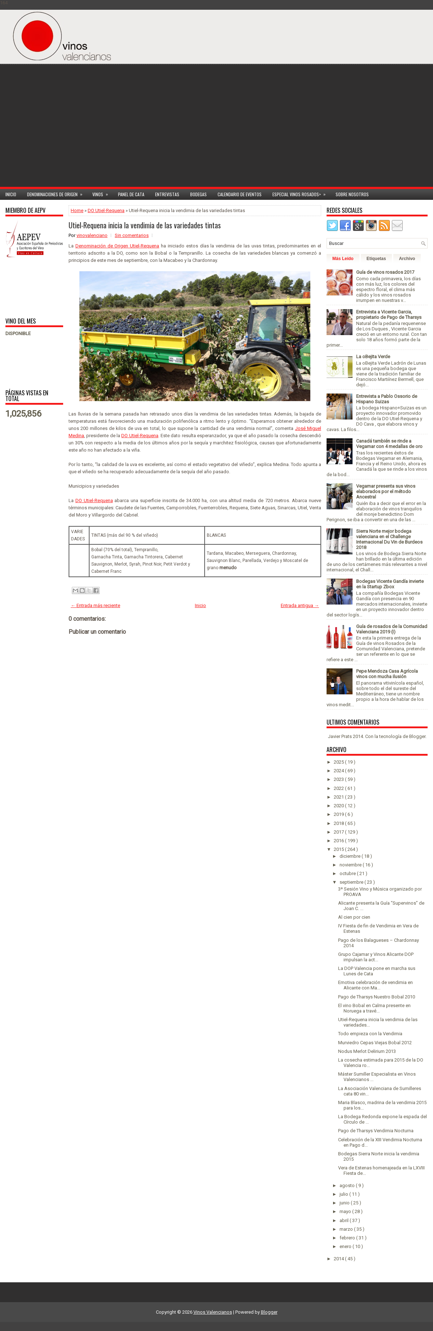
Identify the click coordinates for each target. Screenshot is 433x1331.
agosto (348, 1185)
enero (346, 1246)
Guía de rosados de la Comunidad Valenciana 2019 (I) (391, 629)
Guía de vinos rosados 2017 (385, 272)
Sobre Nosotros (352, 194)
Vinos (102, 193)
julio (344, 1194)
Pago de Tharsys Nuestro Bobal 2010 (376, 997)
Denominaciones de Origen (57, 193)
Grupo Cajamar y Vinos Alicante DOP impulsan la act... (376, 957)
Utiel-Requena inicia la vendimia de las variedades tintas (145, 225)
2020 (339, 805)
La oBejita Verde (373, 356)
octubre (348, 873)
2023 (339, 779)
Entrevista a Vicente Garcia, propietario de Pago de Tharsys (388, 314)
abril (345, 1220)
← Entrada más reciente (95, 605)
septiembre (352, 882)
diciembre (351, 856)
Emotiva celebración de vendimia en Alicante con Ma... (375, 985)
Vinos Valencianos (212, 1312)
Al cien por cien (354, 917)
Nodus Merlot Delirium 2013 (367, 1051)
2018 (339, 823)
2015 (339, 849)
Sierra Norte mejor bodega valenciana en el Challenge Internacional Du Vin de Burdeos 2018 (389, 539)
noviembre (351, 864)
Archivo (407, 258)
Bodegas (198, 194)
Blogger (417, 736)
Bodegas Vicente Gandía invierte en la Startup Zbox (390, 584)
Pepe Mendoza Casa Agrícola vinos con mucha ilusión (387, 673)
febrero (348, 1237)
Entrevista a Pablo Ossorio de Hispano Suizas (386, 399)
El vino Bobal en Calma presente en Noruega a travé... (374, 1008)
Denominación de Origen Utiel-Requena (117, 246)
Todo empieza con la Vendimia (370, 1033)
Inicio (10, 194)
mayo (346, 1211)
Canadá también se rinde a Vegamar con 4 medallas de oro (389, 443)
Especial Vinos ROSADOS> (301, 193)
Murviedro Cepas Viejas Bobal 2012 (375, 1042)
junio (345, 1202)
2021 (339, 797)
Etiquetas (376, 258)
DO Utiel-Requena (106, 210)
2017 (339, 832)
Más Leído (343, 258)
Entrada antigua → (300, 605)
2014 (339, 1258)
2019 (339, 814)
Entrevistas (167, 194)
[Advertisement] (360, 130)
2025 (339, 762)
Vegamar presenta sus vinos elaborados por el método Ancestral (385, 491)
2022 (339, 788)
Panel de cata (131, 194)
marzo (347, 1229)
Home (77, 210)
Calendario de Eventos (240, 194)
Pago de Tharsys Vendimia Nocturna (376, 1130)
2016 (339, 840)
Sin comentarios (132, 235)
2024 (339, 770)
